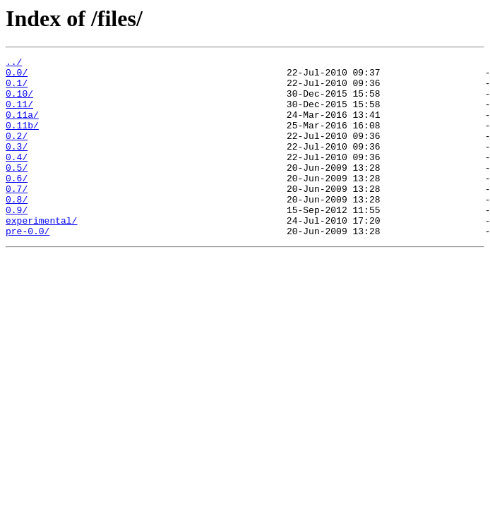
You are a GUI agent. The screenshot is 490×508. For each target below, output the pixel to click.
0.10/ (19, 101)
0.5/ (17, 190)
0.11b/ (22, 139)
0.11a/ (22, 127)
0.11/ (19, 114)
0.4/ (17, 177)
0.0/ (17, 76)
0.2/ (17, 152)
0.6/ (17, 203)
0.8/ (17, 228)
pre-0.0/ (27, 266)
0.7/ (17, 216)
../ (14, 63)
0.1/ (17, 89)
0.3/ (17, 165)
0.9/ (17, 241)
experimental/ (41, 254)
